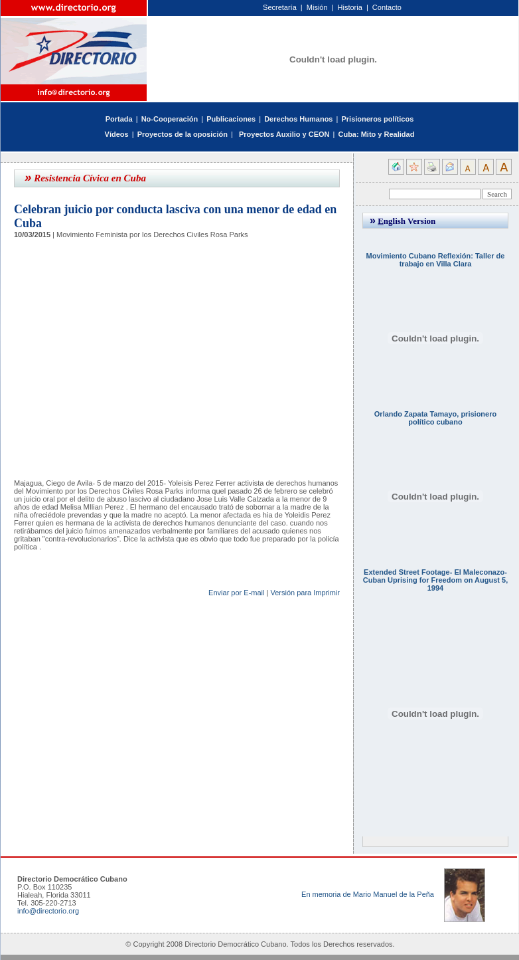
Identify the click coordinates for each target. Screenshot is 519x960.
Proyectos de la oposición (182, 134)
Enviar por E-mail (236, 593)
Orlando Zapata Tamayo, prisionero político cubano (435, 418)
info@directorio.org (48, 911)
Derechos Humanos (298, 119)
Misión (317, 7)
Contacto (387, 7)
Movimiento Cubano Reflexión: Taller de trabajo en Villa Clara (435, 260)
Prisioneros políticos (377, 119)
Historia (350, 7)
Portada (119, 119)
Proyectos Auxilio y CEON (284, 134)
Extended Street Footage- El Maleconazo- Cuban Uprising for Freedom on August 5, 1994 (435, 580)
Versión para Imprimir (305, 593)
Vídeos (117, 134)
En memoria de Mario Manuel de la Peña (367, 894)
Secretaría (280, 7)
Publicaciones (231, 119)
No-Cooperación (169, 119)
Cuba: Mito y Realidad (376, 134)
